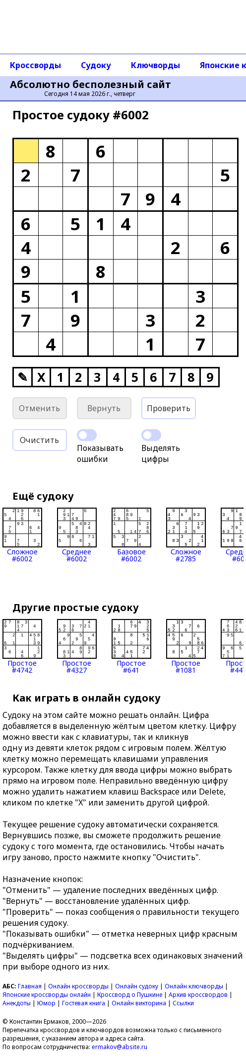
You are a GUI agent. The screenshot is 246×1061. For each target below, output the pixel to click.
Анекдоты (16, 1003)
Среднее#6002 (77, 535)
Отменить (39, 408)
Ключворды (155, 65)
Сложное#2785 (186, 535)
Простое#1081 (186, 646)
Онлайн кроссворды (78, 986)
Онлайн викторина (139, 1003)
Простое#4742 (22, 646)
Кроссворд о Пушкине (129, 994)
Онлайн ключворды (194, 986)
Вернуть (104, 408)
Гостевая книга (83, 1003)
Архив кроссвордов (198, 994)
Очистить (39, 440)
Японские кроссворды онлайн (46, 994)
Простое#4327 (77, 646)
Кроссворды (35, 65)
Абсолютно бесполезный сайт (90, 84)
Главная (30, 986)
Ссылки (183, 1003)
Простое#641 (131, 646)
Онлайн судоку (136, 986)
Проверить (168, 408)
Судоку (96, 65)
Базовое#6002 (131, 535)
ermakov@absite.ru (119, 1047)
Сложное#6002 (22, 535)
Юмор (46, 1003)
